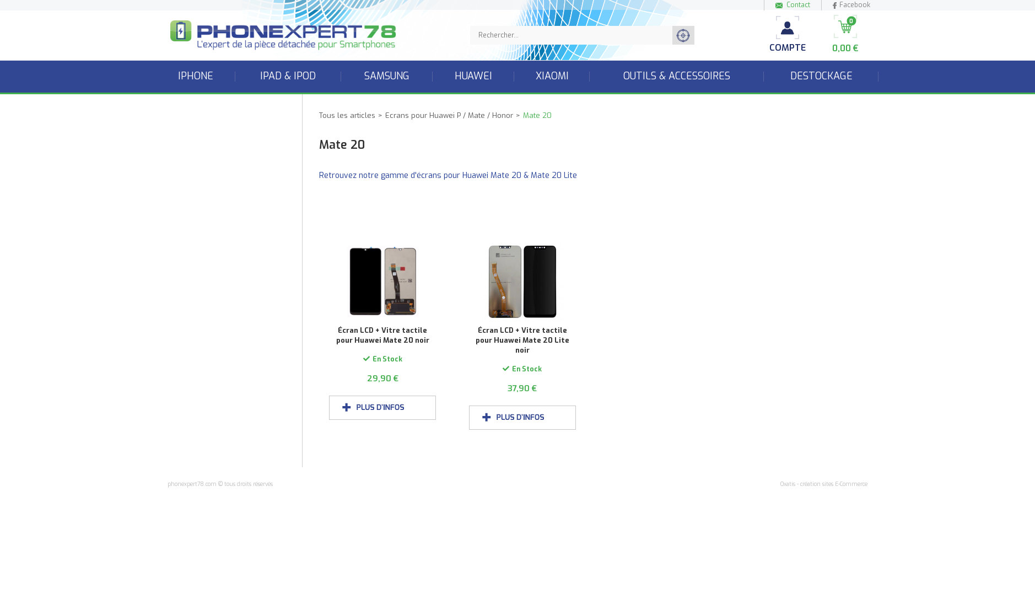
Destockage (821, 76)
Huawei (473, 76)
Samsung (386, 76)
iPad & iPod (288, 76)
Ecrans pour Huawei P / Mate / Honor (449, 115)
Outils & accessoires (676, 76)
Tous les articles (347, 115)
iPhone (195, 76)
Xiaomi (552, 76)
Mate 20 (537, 115)
